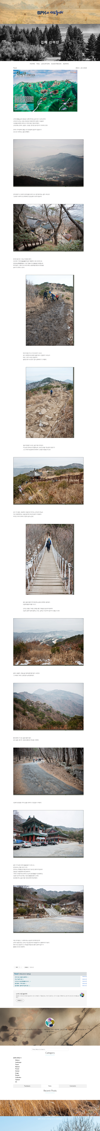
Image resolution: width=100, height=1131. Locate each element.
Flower (17, 1069)
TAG (38, 64)
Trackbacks (27, 1086)
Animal (17, 1071)
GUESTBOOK (56, 64)
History (17, 1060)
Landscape (18, 1062)
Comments (73, 1086)
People (17, 1075)
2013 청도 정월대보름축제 (21, 977)
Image (17, 1073)
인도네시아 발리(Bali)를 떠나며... (22, 981)
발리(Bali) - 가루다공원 (20, 983)
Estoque (59, 1119)
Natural (17, 1066)
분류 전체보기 (17, 1057)
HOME (32, 64)
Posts (49, 1086)
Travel (15, 68)
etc (16, 1082)
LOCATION (45, 64)
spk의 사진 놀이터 (21, 993)
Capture (17, 1079)
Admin (47, 1116)
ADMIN (66, 64)
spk (39, 1119)
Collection (18, 1077)
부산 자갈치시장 (18, 979)
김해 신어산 (50, 42)
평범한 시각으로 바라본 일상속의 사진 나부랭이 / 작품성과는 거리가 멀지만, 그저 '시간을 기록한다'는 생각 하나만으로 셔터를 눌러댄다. (48, 996)
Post (53, 1116)
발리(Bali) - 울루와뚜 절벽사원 (21, 985)
